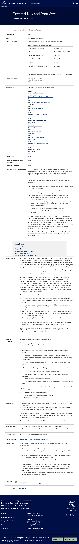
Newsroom (4, 525)
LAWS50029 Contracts (35, 126)
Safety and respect (7, 521)
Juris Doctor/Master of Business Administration (34, 484)
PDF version (22, 488)
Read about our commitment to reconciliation (15, 508)
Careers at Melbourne (7, 517)
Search (72, 3)
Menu (77, 3)
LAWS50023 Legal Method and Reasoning (40, 97)
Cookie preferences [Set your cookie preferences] (70, 539)
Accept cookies (57, 539)
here (44, 74)
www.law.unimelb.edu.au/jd (28, 255)
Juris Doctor (23, 482)
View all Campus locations (35, 528)
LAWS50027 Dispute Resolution (37, 114)
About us (3, 513)
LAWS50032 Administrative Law (38, 143)
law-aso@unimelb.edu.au (26, 251)
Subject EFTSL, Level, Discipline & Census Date (34, 440)
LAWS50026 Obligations (35, 108)
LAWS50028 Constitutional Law (37, 120)
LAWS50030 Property (34, 132)
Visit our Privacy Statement (14, 541)
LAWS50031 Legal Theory (36, 137)
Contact (3, 529)
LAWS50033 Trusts (34, 149)
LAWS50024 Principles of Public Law (39, 103)
